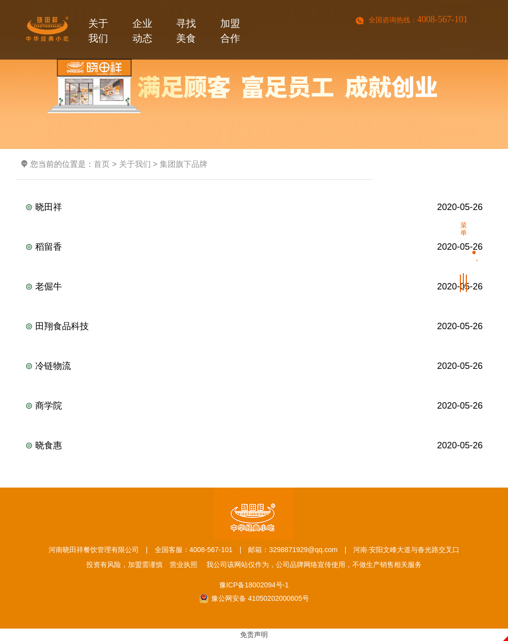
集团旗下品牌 (183, 164)
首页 (102, 164)
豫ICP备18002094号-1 (254, 585)
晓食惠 (254, 445)
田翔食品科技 (254, 326)
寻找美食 (186, 33)
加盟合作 (230, 33)
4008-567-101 (442, 19)
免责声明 (254, 635)
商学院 (254, 405)
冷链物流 (254, 366)
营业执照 (183, 565)
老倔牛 (254, 286)
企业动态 (142, 33)
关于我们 (98, 33)
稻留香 (254, 246)
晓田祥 (254, 207)
